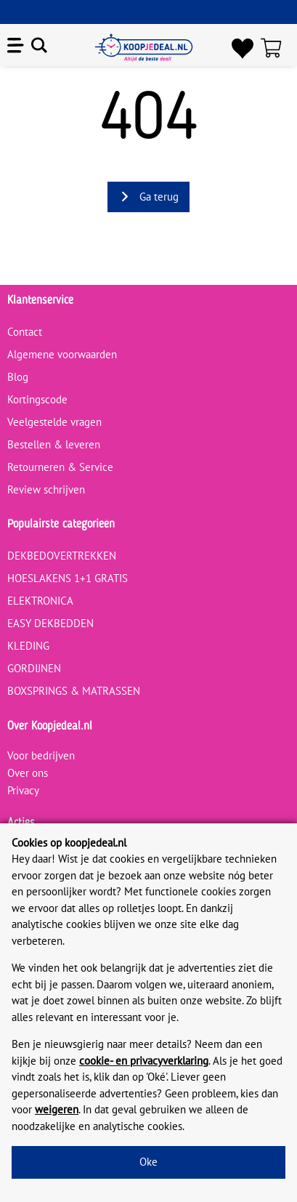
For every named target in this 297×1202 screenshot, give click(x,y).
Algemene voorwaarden (62, 354)
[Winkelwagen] (275, 47)
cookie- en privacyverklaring (143, 1061)
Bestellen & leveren (53, 444)
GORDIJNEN (34, 668)
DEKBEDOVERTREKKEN (61, 555)
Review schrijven (46, 489)
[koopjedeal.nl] (144, 48)
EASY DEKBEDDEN (50, 623)
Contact (24, 332)
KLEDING (28, 646)
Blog (17, 377)
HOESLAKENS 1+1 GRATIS (67, 578)
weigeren (56, 1109)
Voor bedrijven (41, 755)
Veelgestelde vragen (54, 422)
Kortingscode (37, 399)
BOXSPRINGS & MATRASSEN (73, 691)
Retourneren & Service (60, 467)
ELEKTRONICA (40, 601)
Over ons (27, 773)
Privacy (23, 790)
